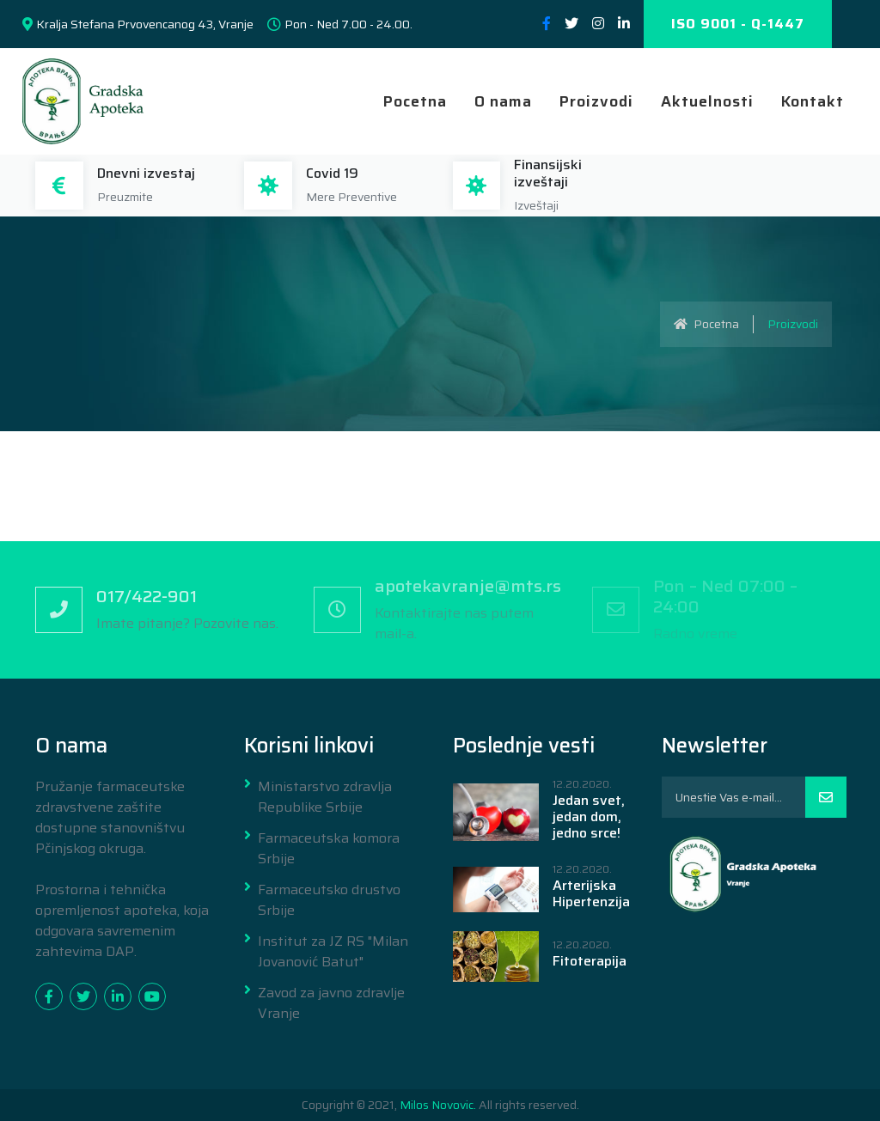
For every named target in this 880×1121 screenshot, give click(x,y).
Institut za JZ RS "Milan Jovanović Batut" (333, 951)
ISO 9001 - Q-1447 (737, 23)
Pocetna (415, 101)
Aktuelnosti (707, 101)
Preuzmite (125, 196)
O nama (503, 101)
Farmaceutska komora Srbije (329, 848)
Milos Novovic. (438, 1104)
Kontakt (812, 101)
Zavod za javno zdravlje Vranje (331, 1003)
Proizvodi (596, 101)
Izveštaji (536, 205)
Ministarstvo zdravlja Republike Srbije (325, 797)
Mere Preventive (351, 196)
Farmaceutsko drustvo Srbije (329, 900)
